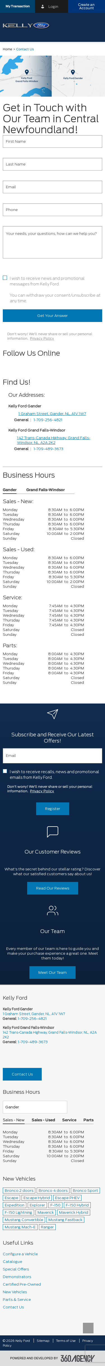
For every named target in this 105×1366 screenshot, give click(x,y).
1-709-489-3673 (48, 449)
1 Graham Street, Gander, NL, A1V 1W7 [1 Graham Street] (52, 414)
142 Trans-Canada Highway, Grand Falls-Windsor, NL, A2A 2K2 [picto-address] (50, 1034)
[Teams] (35, 1107)
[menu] (95, 25)
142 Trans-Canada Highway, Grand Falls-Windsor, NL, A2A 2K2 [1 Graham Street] (53, 440)
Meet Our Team (52, 972)
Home (7, 49)
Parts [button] (88, 1120)
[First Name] (52, 141)
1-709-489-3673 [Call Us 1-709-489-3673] (33, 1042)
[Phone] (52, 209)
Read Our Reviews (52, 888)
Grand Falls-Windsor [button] (45, 490)
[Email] (52, 187)
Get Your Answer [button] (52, 316)
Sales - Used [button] (43, 1120)
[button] (17, 6)
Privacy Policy (42, 338)
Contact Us (22, 1074)
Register (52, 809)
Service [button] (69, 1120)
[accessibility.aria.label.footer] (78, 1358)
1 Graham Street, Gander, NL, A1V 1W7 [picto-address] (34, 1014)
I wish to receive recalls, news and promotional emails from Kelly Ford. (54, 775)
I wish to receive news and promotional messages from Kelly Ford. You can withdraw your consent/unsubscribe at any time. (55, 289)
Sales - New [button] (14, 1120)
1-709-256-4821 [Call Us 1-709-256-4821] (32, 1018)
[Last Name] (52, 164)
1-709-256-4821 (48, 420)
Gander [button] (10, 490)
